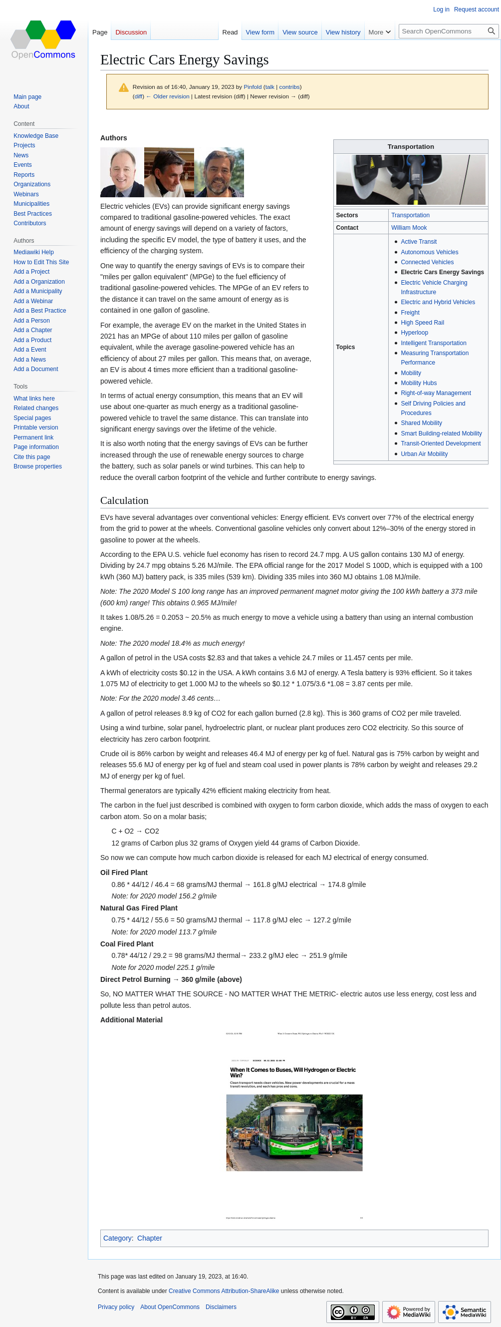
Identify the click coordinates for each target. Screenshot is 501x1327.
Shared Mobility (421, 423)
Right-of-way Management (436, 393)
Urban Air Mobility (424, 453)
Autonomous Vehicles (429, 252)
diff (138, 96)
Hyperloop (414, 332)
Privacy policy (116, 1307)
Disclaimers (221, 1307)
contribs (289, 86)
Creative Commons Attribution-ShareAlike (224, 1291)
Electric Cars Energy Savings (442, 272)
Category (117, 1238)
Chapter (149, 1238)
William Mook (409, 227)
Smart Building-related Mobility (441, 433)
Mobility (411, 373)
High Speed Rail (422, 322)
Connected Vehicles (427, 262)
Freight (410, 312)
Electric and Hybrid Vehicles (438, 302)
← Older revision (168, 96)
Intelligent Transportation (433, 343)
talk (269, 86)
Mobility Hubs (419, 383)
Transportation (410, 215)
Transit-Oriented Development (441, 443)
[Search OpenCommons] (449, 31)
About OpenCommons (170, 1307)
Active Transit (419, 241)
